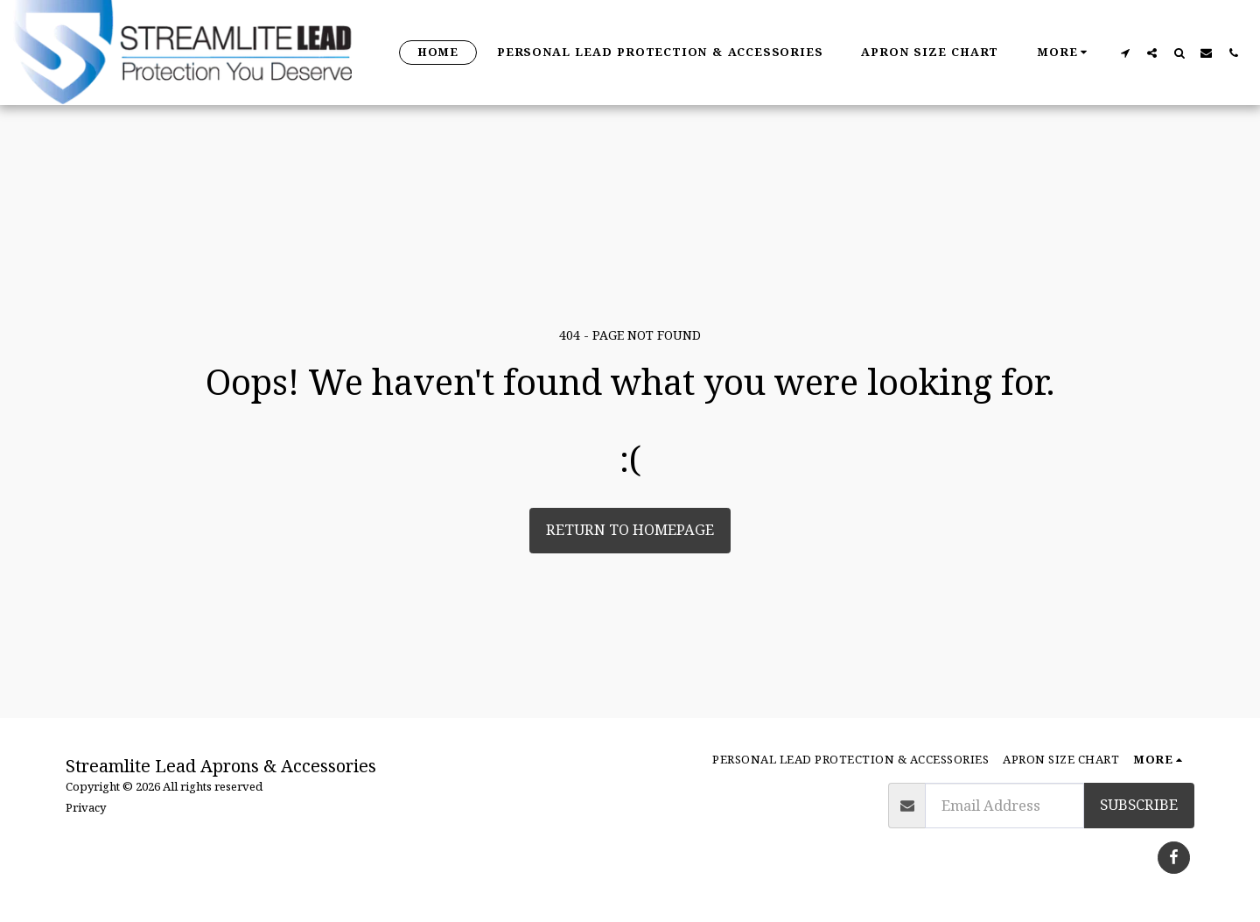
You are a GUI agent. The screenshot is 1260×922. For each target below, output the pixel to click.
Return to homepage (630, 529)
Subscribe (1139, 804)
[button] (1125, 52)
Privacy (86, 807)
